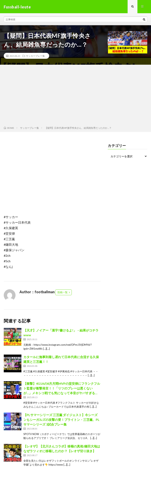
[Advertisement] (75, 96)
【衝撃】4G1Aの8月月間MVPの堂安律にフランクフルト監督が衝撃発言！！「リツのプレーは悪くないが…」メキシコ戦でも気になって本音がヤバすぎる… (61, 388)
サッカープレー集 (35, 56)
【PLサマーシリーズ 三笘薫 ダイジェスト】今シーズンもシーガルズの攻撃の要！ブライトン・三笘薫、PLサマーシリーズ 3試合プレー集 (61, 420)
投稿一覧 (62, 292)
